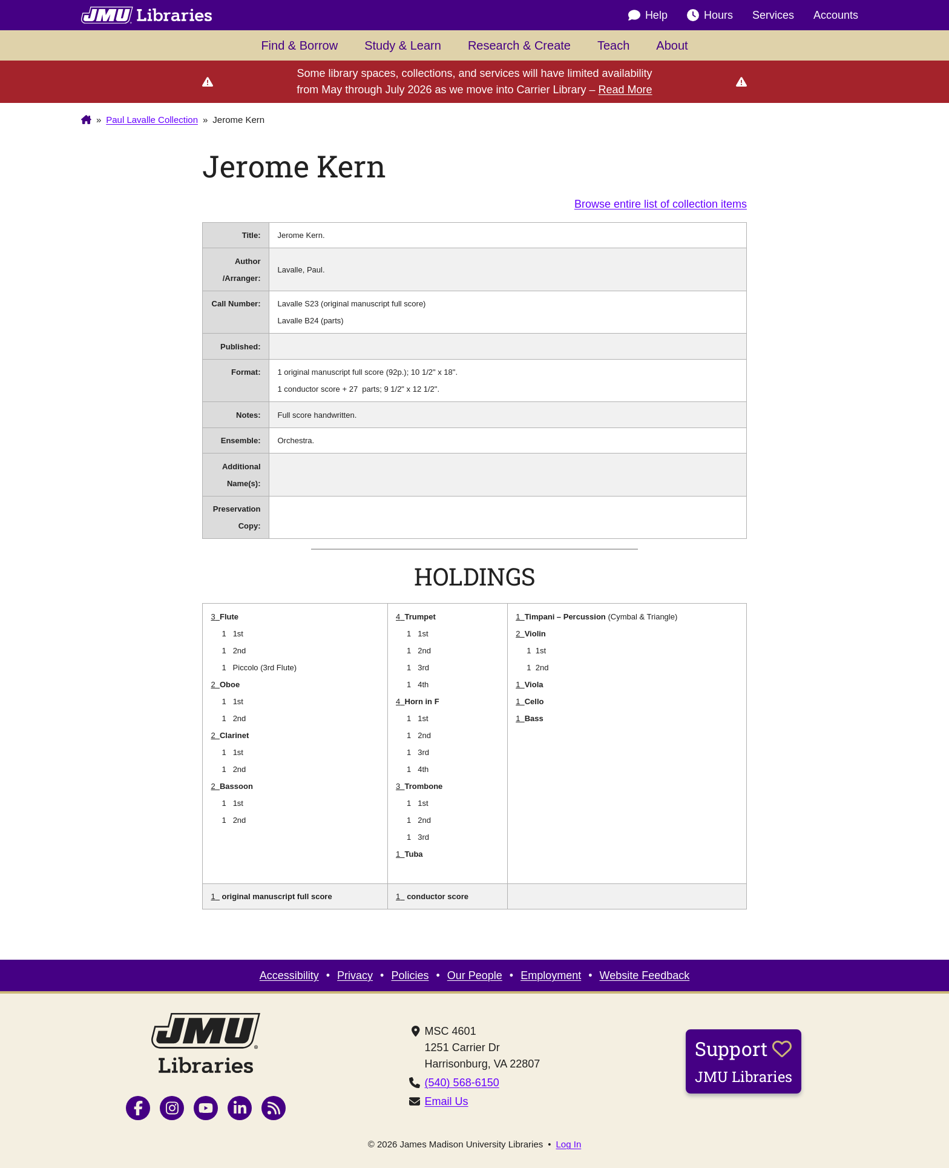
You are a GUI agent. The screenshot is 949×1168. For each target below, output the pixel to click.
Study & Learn (402, 45)
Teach (613, 45)
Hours (710, 15)
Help (648, 15)
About (672, 45)
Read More (625, 90)
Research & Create (519, 45)
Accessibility (289, 975)
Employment (550, 975)
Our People (474, 975)
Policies (410, 975)
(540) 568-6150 (462, 1083)
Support (743, 1060)
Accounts (835, 15)
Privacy (355, 975)
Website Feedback (645, 975)
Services (773, 15)
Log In (569, 1144)
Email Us (446, 1101)
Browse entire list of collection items (660, 204)
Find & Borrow (299, 45)
